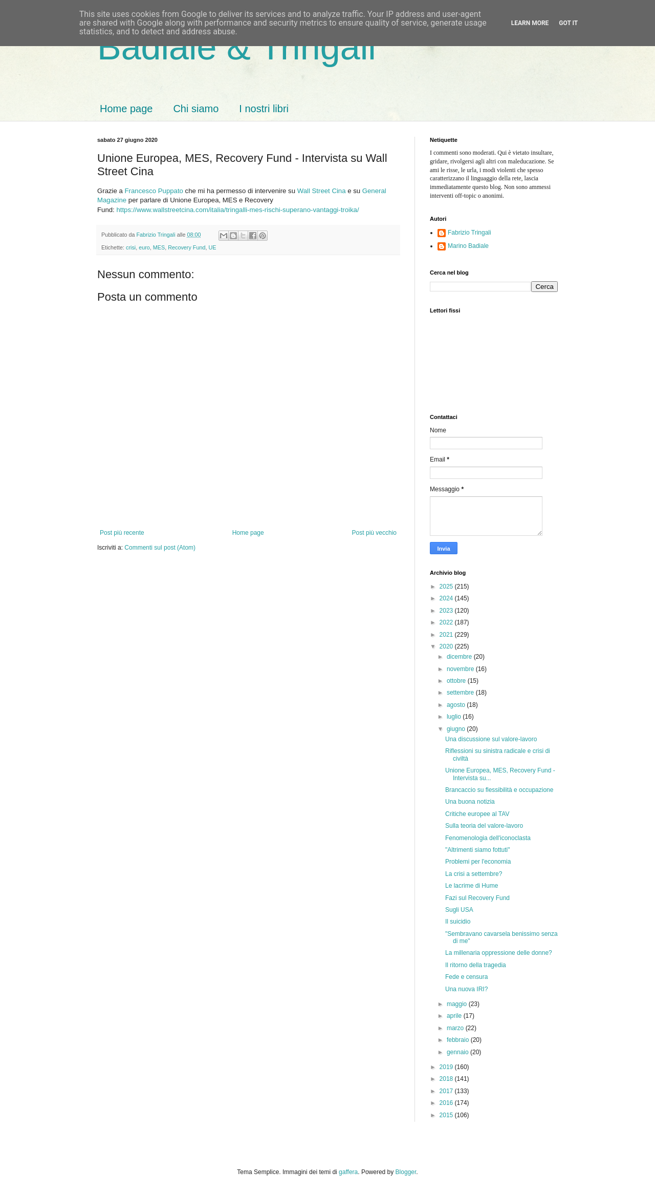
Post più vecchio (374, 532)
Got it (568, 23)
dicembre (460, 656)
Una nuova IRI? (466, 989)
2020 (447, 646)
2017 (447, 1091)
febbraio (459, 1039)
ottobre (457, 680)
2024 (447, 598)
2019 (447, 1067)
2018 (447, 1078)
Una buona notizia (470, 801)
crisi (131, 247)
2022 (447, 622)
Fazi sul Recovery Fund (477, 898)
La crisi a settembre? (473, 873)
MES (159, 247)
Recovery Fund (186, 247)
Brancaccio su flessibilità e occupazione (499, 789)
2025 (447, 586)
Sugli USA (459, 909)
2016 (447, 1102)
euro (144, 247)
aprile (455, 1015)
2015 (447, 1115)
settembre (461, 692)
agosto (457, 704)
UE (212, 247)
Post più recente (122, 532)
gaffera (348, 1172)
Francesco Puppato (154, 191)
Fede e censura (466, 976)
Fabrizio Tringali (469, 232)
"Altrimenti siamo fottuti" (477, 849)
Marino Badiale (468, 245)
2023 (447, 610)
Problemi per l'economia (478, 861)
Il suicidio (457, 921)
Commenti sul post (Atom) (159, 547)
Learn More (530, 23)
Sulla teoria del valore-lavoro (484, 825)
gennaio (458, 1052)
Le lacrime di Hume (471, 885)
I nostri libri (264, 108)
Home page (126, 108)
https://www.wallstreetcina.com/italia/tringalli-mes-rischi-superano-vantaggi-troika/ (237, 210)
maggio (458, 1004)
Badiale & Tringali (236, 47)
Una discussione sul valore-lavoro (491, 739)
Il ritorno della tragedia (475, 965)
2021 (447, 634)
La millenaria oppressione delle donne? (498, 952)
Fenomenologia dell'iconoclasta (488, 838)
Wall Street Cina (321, 191)
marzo (456, 1028)
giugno (457, 729)
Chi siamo (196, 108)
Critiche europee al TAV (477, 814)
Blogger (406, 1172)
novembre (461, 669)
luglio (455, 716)
